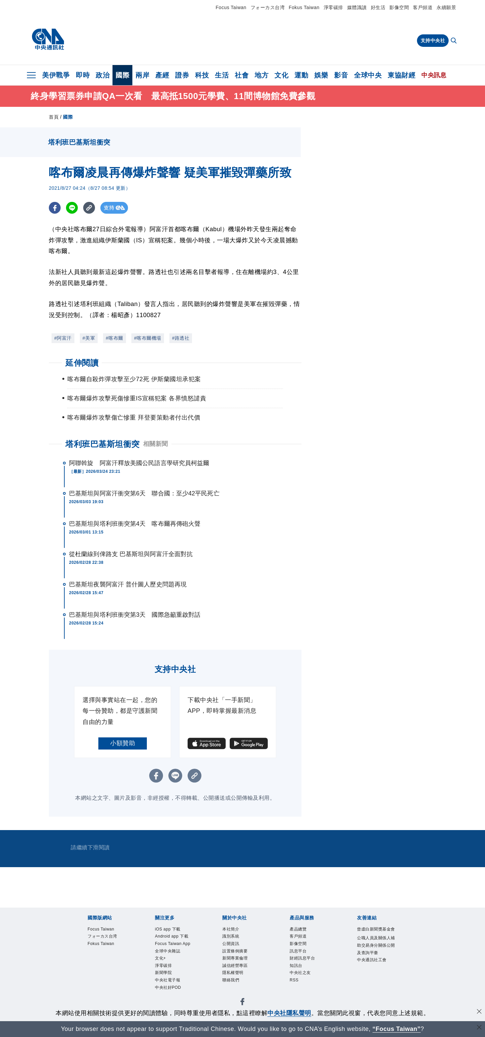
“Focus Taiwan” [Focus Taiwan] (397, 1029)
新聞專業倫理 (240, 965)
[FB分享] (55, 208)
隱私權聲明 (237, 983)
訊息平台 (301, 956)
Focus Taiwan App (173, 961)
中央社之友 (304, 983)
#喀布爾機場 (147, 338)
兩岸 (142, 75)
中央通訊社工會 (374, 988)
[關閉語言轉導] (479, 1028)
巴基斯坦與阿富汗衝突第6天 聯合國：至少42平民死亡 (144, 493)
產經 (162, 75)
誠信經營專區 (240, 974)
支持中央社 (433, 40)
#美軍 (89, 338)
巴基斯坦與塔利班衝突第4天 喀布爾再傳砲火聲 (134, 523)
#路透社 (181, 338)
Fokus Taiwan (304, 7)
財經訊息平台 (307, 965)
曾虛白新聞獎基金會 (374, 934)
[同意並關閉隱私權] (479, 1012)
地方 (261, 75)
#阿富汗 (63, 338)
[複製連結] (89, 208)
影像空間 (399, 7)
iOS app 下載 (172, 930)
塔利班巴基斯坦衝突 (102, 444)
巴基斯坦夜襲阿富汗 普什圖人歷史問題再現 (128, 584)
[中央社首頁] (48, 39)
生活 (222, 75)
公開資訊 (234, 948)
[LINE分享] (72, 208)
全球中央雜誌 (172, 974)
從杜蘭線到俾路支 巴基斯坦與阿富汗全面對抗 (131, 554)
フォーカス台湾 (268, 7)
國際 (122, 75)
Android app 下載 (175, 943)
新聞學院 (167, 1001)
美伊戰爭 (56, 75)
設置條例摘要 (240, 956)
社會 (242, 75)
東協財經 (401, 75)
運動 (301, 75)
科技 (202, 75)
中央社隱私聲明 (289, 1013)
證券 (182, 75)
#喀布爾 (114, 338)
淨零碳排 (333, 7)
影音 (341, 75)
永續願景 (446, 7)
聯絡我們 (234, 992)
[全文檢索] (454, 41)
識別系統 (234, 939)
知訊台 (299, 974)
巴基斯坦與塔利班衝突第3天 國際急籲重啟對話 (134, 614)
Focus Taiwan (231, 7)
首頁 (54, 117)
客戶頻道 (422, 7)
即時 (83, 75)
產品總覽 (301, 930)
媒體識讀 (357, 7)
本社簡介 (234, 930)
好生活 (378, 7)
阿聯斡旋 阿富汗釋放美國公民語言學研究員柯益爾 (139, 463)
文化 (281, 75)
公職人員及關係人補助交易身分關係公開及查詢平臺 (374, 961)
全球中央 (368, 75)
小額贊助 (122, 743)
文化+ (162, 983)
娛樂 (321, 75)
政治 (102, 75)
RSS (296, 992)
